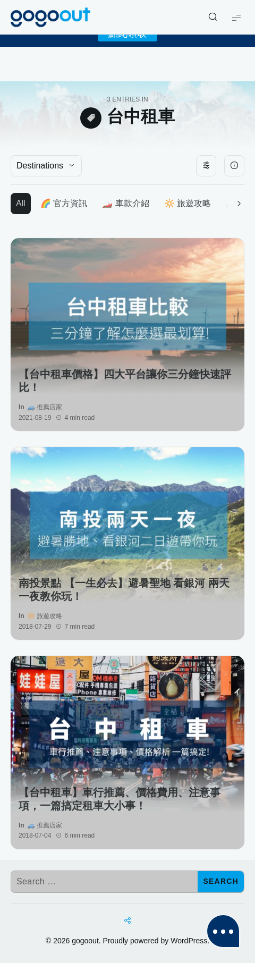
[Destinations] (46, 165)
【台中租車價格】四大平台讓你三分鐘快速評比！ (125, 380)
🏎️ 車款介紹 (125, 203)
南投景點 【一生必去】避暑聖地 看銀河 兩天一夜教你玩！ (124, 589)
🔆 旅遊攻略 (187, 203)
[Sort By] (234, 165)
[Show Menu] (236, 17)
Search (221, 881)
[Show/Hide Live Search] (212, 17)
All (21, 203)
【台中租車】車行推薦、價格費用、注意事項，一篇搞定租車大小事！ (119, 799)
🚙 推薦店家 (44, 407)
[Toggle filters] (206, 165)
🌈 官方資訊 (63, 203)
